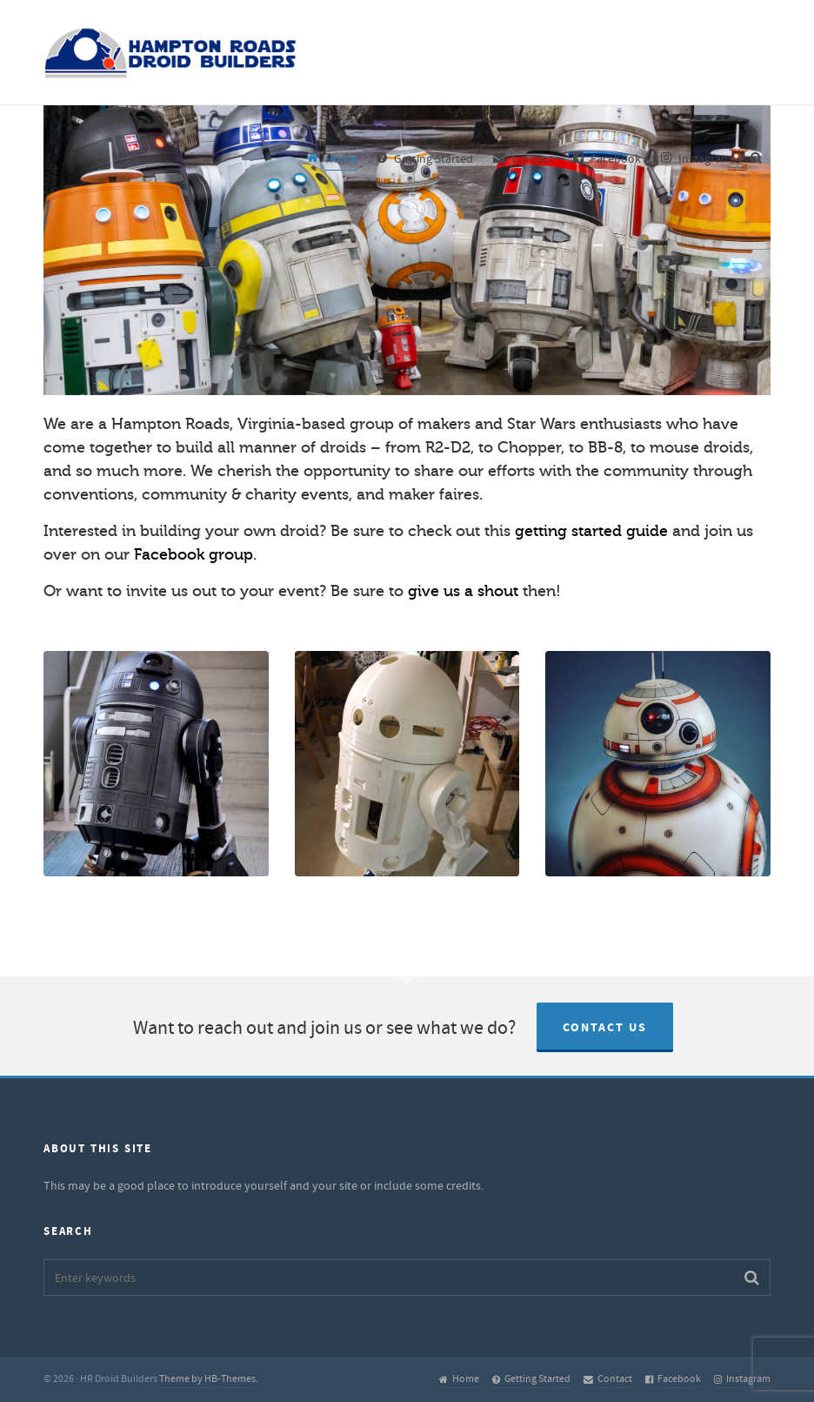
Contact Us (605, 1027)
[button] (752, 1277)
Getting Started (531, 1378)
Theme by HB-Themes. (208, 1378)
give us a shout (463, 591)
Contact (608, 1378)
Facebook (673, 1378)
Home (459, 1378)
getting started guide (591, 531)
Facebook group (193, 554)
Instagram (742, 1378)
